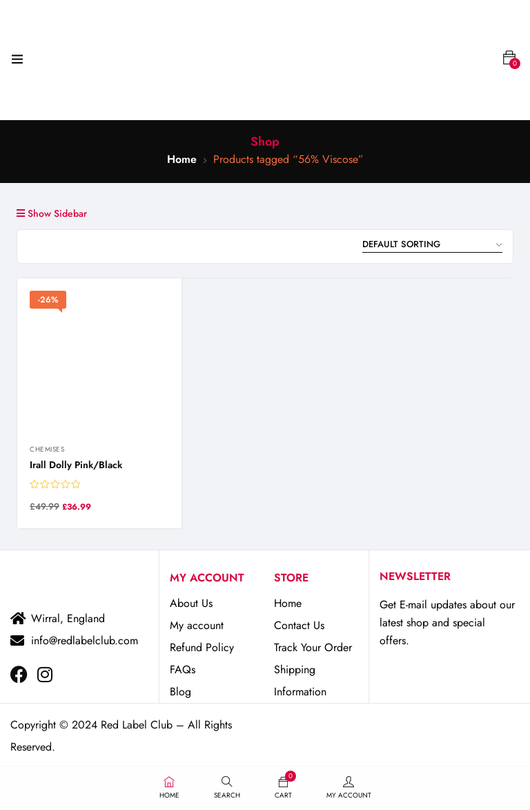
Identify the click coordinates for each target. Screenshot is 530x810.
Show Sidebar (52, 213)
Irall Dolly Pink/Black (76, 465)
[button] (509, 58)
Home (182, 159)
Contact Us (299, 625)
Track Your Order (313, 647)
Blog (180, 692)
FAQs (182, 669)
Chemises (47, 449)
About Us (191, 603)
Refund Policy (202, 647)
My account (197, 625)
